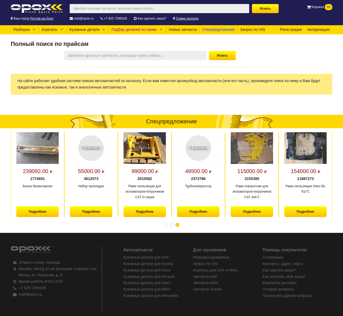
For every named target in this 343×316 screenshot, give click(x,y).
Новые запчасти (183, 29)
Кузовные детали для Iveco (147, 270)
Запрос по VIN (252, 29)
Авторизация (318, 29)
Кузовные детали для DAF (146, 257)
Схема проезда (187, 18)
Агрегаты (50, 29)
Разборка (21, 29)
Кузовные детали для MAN (146, 289)
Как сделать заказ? (152, 18)
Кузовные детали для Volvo (147, 283)
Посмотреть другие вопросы (287, 295)
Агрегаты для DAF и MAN (215, 270)
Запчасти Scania (207, 289)
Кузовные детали (84, 29)
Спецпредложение (218, 29)
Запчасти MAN (205, 283)
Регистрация (291, 29)
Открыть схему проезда (39, 262)
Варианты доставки (280, 283)
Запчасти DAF (205, 276)
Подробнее (37, 212)
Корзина (319, 7)
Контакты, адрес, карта (283, 264)
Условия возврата (278, 289)
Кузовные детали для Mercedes (150, 295)
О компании (273, 257)
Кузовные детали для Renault (149, 276)
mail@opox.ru (84, 18)
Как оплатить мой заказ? (284, 276)
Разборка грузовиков (211, 257)
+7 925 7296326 (115, 18)
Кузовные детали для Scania (148, 264)
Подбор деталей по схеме (134, 29)
